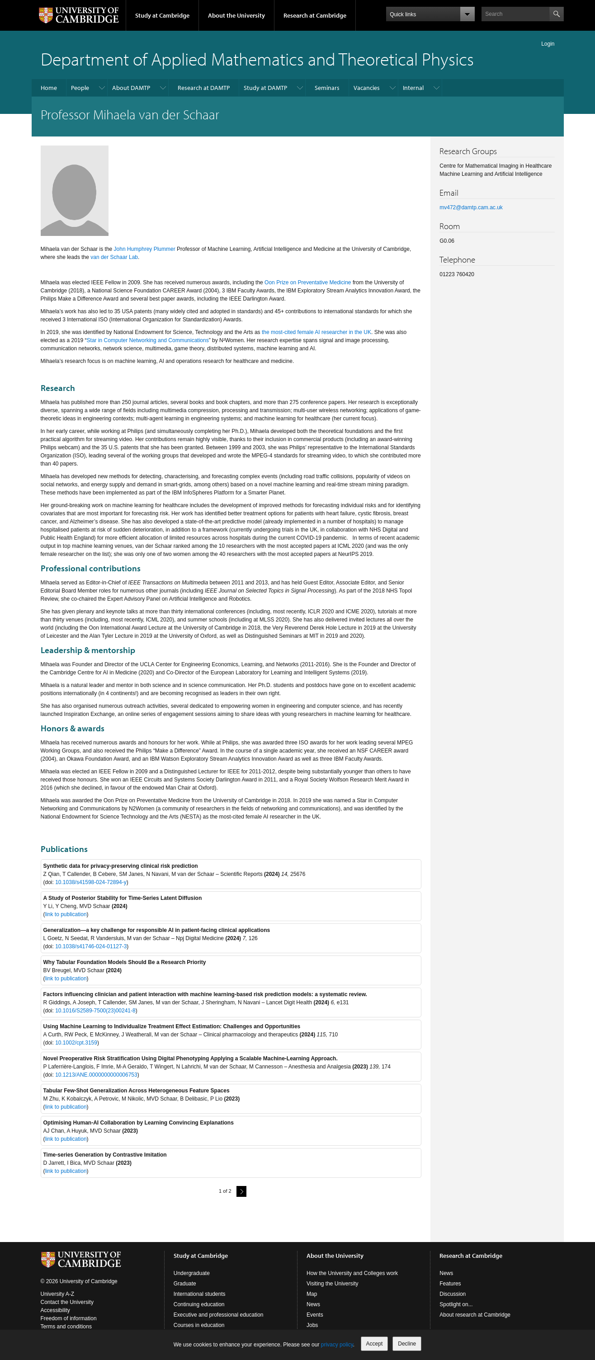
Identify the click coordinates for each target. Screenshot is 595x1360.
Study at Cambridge (162, 15)
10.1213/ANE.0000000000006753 (96, 1075)
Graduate (185, 1283)
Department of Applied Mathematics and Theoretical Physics (257, 58)
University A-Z (58, 1294)
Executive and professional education (219, 1315)
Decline (407, 1344)
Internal (413, 88)
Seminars (327, 88)
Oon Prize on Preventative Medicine (307, 282)
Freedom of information (69, 1318)
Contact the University (67, 1302)
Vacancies (367, 88)
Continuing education (199, 1304)
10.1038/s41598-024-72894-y (90, 882)
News (313, 1304)
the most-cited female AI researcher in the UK (316, 332)
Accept (374, 1344)
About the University (236, 15)
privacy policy (337, 1344)
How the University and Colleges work (352, 1273)
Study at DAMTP (265, 88)
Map (312, 1294)
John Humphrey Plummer (144, 249)
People (80, 88)
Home (49, 88)
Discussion (452, 1294)
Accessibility (55, 1310)
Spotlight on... (455, 1304)
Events (315, 1315)
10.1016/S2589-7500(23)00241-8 (95, 1010)
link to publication (66, 914)
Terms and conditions (66, 1326)
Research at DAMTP (204, 88)
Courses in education (199, 1325)
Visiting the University (333, 1283)
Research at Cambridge (314, 15)
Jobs (312, 1325)
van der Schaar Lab (114, 257)
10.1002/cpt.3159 (76, 1043)
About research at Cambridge (474, 1315)
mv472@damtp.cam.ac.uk (471, 207)
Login (547, 44)
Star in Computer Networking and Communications (148, 340)
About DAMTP (131, 88)
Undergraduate (192, 1273)
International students (200, 1294)
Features (450, 1283)
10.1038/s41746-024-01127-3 (91, 946)
